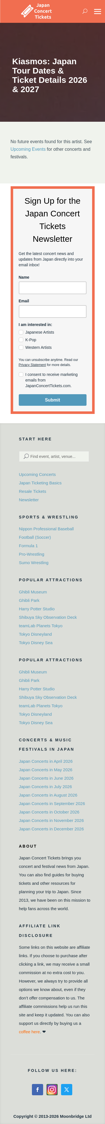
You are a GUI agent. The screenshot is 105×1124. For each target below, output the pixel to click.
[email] (53, 311)
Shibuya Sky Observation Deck (48, 617)
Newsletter (29, 499)
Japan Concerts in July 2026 (45, 786)
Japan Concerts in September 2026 (52, 803)
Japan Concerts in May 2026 (46, 769)
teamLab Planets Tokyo (41, 625)
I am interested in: (35, 324)
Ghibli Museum (33, 591)
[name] (53, 287)
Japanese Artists (39, 332)
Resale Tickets (32, 491)
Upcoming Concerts (37, 474)
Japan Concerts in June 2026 (46, 778)
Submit (52, 400)
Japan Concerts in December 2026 (51, 828)
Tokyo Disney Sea (36, 642)
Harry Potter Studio (37, 608)
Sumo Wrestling (34, 562)
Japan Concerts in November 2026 (51, 820)
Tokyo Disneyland (35, 634)
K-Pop (30, 340)
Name (24, 277)
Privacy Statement (32, 365)
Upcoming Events (28, 149)
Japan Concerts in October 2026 (49, 812)
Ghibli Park (29, 600)
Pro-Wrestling (32, 554)
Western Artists (38, 347)
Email (24, 301)
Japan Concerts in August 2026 (48, 795)
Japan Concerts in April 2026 (46, 761)
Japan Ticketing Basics (40, 482)
